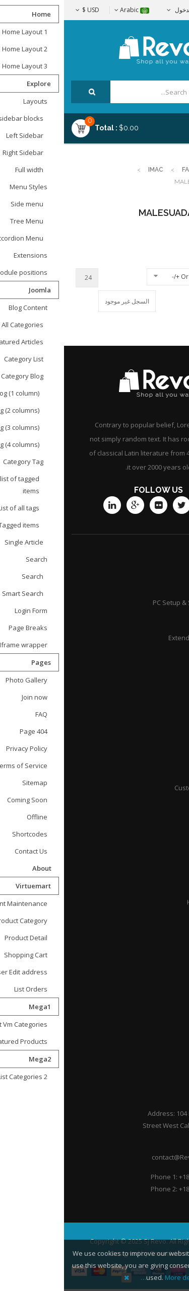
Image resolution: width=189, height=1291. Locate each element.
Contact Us (160, 981)
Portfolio (163, 1034)
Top (177, 177)
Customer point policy (143, 787)
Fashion (131, 169)
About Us (162, 999)
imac (91, 169)
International (156, 770)
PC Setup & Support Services (132, 602)
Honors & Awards (149, 901)
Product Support (151, 584)
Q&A (169, 919)
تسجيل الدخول (129, 10)
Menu (154, 124)
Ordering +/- (125, 276)
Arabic (67, 10)
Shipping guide (153, 717)
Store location (155, 734)
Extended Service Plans (140, 637)
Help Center (158, 1051)
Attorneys (161, 849)
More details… (108, 1277)
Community (159, 655)
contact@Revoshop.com (124, 1157)
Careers (164, 884)
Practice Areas (154, 866)
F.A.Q (168, 1016)
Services (163, 620)
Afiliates (164, 752)
